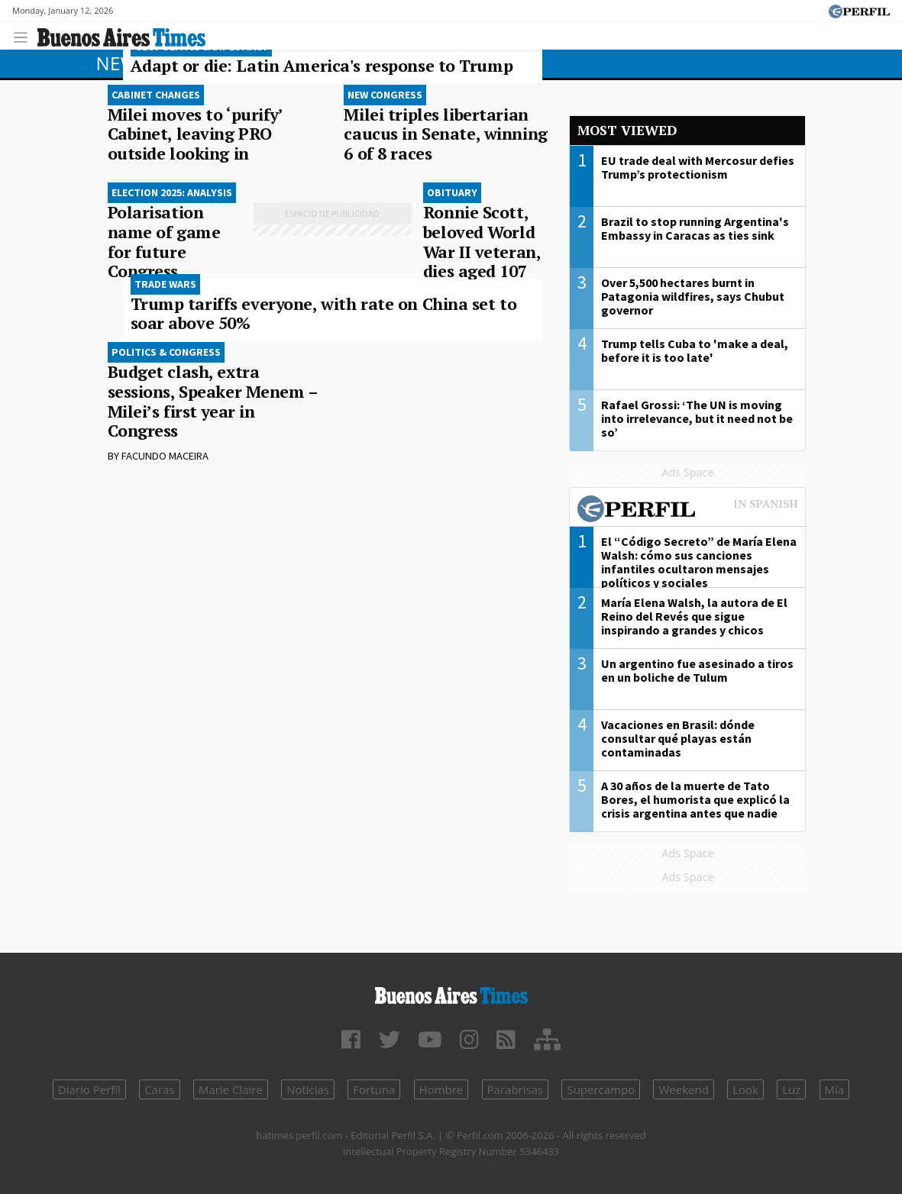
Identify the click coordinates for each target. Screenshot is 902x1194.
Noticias (307, 1089)
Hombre (441, 1089)
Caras (159, 1089)
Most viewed (627, 130)
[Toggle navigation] (24, 35)
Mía (835, 1089)
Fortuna (374, 1089)
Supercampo (601, 1089)
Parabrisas (515, 1089)
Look (745, 1089)
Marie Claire (231, 1089)
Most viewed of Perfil (687, 511)
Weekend (683, 1089)
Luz (791, 1089)
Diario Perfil (89, 1089)
